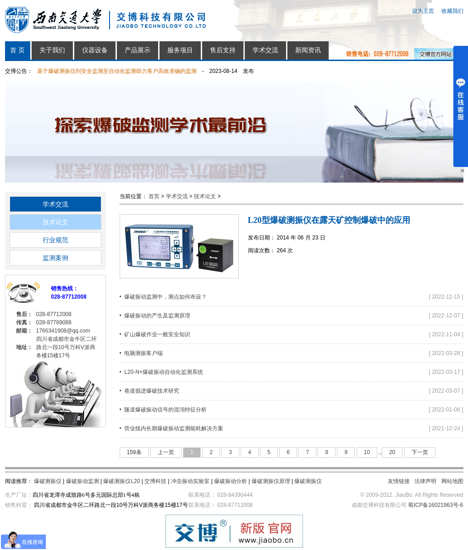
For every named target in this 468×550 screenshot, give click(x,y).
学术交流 (265, 50)
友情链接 (399, 481)
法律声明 (425, 481)
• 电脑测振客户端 (141, 353)
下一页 (420, 452)
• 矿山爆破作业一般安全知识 (155, 334)
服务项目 (180, 50)
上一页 (166, 452)
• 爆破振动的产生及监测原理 (155, 315)
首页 (154, 196)
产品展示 (137, 50)
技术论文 (55, 222)
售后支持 (223, 50)
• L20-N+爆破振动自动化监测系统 (162, 372)
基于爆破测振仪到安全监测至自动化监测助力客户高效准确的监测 (117, 71)
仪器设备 (95, 50)
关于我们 (52, 50)
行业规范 (55, 240)
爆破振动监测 (82, 481)
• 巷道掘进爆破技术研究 (150, 391)
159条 (134, 452)
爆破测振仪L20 (121, 481)
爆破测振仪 (47, 481)
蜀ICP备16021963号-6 (435, 505)
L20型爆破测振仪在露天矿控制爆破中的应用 (329, 220)
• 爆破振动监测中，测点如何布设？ (163, 297)
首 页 (17, 50)
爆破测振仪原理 (271, 481)
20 (392, 452)
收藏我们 (452, 11)
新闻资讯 (308, 50)
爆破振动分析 (230, 481)
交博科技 (155, 481)
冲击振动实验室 (190, 481)
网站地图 (452, 481)
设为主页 (423, 11)
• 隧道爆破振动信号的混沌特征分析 (163, 409)
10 (367, 452)
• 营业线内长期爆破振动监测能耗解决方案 (172, 428)
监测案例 (55, 257)
